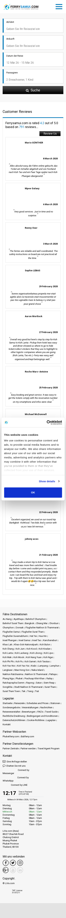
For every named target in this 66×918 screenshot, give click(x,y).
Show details (47, 481)
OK (33, 492)
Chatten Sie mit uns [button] (14, 765)
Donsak (20, 627)
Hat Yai (33, 636)
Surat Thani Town (11, 691)
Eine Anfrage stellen (15, 761)
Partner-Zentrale (11, 748)
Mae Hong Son (22, 670)
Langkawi (7, 670)
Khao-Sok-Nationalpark (26, 644)
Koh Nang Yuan (34, 657)
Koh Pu (19, 661)
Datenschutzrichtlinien (14, 720)
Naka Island (37, 670)
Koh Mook (19, 657)
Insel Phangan (10, 640)
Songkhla (7, 687)
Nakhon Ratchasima (13, 674)
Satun (39, 682)
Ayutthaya (19, 619)
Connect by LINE (15, 785)
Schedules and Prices (37, 703)
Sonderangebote (11, 707)
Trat (37, 691)
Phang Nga (8, 678)
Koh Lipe (48, 653)
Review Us (50, 133)
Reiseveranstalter (11, 711)
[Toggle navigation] (60, 6)
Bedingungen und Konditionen (42, 716)
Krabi (33, 665)
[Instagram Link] (20, 863)
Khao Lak (7, 644)
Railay (49, 678)
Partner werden (28, 748)
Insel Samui (24, 640)
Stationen (55, 703)
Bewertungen (28, 711)
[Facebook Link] (6, 863)
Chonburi (53, 623)
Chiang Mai (41, 623)
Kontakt (7, 724)
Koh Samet (30, 661)
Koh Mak (7, 657)
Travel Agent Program (48, 748)
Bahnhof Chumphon (36, 619)
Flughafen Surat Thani (33, 631)
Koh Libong (36, 653)
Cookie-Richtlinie (35, 720)
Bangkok (29, 623)
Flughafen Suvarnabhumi (15, 636)
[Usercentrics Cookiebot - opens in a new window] (47, 422)
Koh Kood (32, 648)
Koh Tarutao (44, 661)
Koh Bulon (45, 644)
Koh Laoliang (21, 653)
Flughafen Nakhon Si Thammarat (42, 627)
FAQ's (40, 711)
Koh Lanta (8, 653)
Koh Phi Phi (8, 661)
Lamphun (54, 665)
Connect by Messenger (16, 772)
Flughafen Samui (11, 631)
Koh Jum (20, 648)
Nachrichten (46, 707)
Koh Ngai (48, 657)
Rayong (30, 682)
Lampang (43, 665)
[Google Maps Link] (6, 870)
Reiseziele (19, 703)
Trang (30, 691)
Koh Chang (8, 648)
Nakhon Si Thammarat (36, 674)
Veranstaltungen (30, 707)
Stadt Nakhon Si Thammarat (28, 687)
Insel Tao (36, 640)
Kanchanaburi (50, 640)
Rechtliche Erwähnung (14, 716)
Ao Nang (7, 619)
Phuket (19, 678)
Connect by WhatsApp (16, 779)
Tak (23, 691)
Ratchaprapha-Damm (13, 682)
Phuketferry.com (11, 736)
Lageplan (51, 720)
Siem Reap (49, 682)
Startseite (7, 703)
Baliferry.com (27, 736)
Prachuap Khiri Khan (34, 678)
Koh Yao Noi (9, 665)
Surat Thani (50, 687)
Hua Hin (43, 636)
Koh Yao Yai (23, 665)
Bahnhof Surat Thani (13, 623)
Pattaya (53, 674)
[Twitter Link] (13, 863)
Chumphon (8, 627)
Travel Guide (51, 711)
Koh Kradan (45, 648)
